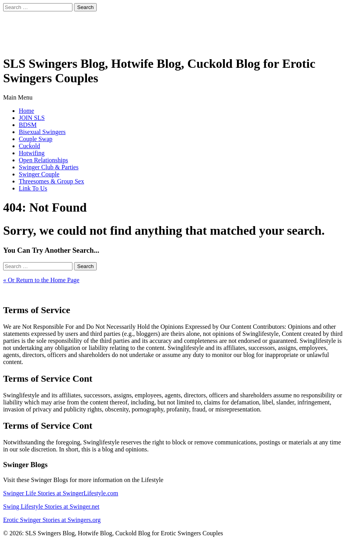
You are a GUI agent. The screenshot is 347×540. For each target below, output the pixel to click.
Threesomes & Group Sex (51, 181)
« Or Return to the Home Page (41, 280)
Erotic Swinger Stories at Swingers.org (52, 519)
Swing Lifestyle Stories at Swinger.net (51, 506)
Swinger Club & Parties (48, 167)
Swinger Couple (39, 174)
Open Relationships (43, 160)
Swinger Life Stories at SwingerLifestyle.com (60, 493)
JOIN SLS (32, 117)
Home (26, 110)
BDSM (27, 124)
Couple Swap (35, 139)
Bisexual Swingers (42, 132)
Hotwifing (32, 153)
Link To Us (33, 188)
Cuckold (29, 146)
